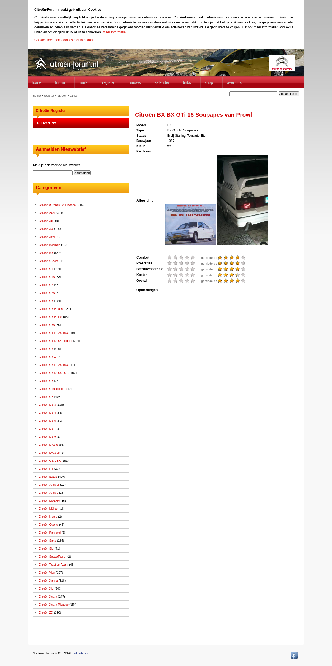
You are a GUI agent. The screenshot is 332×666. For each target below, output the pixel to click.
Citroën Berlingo (49, 244)
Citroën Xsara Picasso (54, 604)
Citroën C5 (46, 348)
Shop (209, 82)
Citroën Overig (48, 524)
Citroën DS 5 (47, 420)
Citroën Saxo (47, 540)
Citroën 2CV (47, 212)
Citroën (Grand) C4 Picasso (57, 204)
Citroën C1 (46, 268)
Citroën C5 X (47, 356)
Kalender (162, 82)
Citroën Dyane (48, 444)
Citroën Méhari (48, 508)
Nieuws (135, 82)
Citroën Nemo (48, 516)
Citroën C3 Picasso (51, 308)
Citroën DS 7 (47, 428)
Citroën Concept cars (53, 388)
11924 (74, 95)
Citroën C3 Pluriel (50, 316)
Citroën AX (46, 228)
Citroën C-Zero (49, 260)
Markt (83, 82)
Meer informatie (113, 32)
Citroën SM (46, 548)
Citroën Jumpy (48, 492)
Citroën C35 (47, 324)
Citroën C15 (47, 276)
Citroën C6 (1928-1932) (55, 364)
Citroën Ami (46, 220)
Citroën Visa (47, 572)
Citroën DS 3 (47, 404)
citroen (62, 95)
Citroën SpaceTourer (52, 556)
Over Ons (234, 82)
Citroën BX (46, 252)
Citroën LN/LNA (49, 500)
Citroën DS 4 (47, 412)
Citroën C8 (46, 380)
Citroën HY (46, 468)
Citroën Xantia (48, 580)
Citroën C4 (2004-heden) (55, 340)
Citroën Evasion (49, 452)
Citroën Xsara (48, 596)
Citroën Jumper (49, 484)
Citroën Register (51, 110)
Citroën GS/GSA (50, 460)
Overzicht (48, 123)
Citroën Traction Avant (53, 564)
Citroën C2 (46, 284)
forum (60, 82)
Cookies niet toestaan (77, 40)
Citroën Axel (47, 236)
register (49, 95)
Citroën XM (46, 588)
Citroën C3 (46, 300)
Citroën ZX (46, 612)
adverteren (81, 653)
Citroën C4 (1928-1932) (55, 332)
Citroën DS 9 (47, 436)
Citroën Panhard (50, 532)
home (36, 82)
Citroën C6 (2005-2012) (55, 372)
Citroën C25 (47, 292)
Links (187, 82)
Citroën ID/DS (48, 476)
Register (108, 82)
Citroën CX (46, 396)
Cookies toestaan (47, 40)
